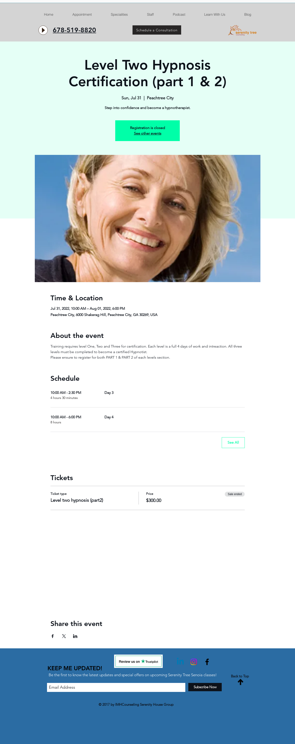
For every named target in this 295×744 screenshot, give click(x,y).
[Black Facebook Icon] (207, 662)
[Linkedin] (180, 662)
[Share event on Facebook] (52, 636)
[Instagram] (193, 662)
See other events (147, 133)
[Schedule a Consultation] (157, 30)
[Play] (43, 30)
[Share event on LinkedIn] (75, 636)
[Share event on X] (64, 636)
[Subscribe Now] (205, 687)
